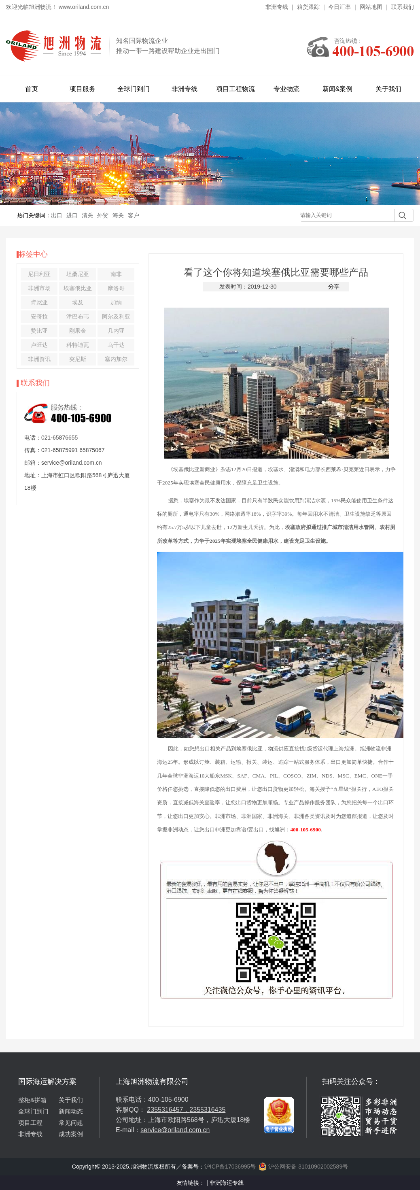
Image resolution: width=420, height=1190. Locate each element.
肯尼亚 (39, 302)
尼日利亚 (39, 274)
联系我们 (402, 7)
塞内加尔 (116, 359)
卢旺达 (39, 345)
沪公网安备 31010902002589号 (303, 1166)
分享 (333, 286)
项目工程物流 (235, 88)
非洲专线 (276, 7)
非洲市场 (39, 288)
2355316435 (207, 1109)
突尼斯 (77, 359)
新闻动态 (71, 1111)
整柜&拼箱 (32, 1099)
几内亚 (116, 330)
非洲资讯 (39, 359)
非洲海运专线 (227, 1182)
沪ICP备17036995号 (230, 1166)
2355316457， (168, 1109)
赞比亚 (39, 330)
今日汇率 (339, 7)
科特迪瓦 (77, 345)
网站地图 (371, 7)
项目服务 (82, 88)
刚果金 (77, 330)
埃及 (77, 302)
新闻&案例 (337, 88)
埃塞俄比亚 (78, 288)
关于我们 (388, 88)
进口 (72, 215)
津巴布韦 (77, 316)
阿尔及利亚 (116, 316)
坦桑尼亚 (77, 274)
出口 (56, 215)
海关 (118, 215)
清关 (87, 215)
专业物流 (286, 88)
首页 (31, 88)
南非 (116, 274)
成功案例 (71, 1133)
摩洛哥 (116, 288)
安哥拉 (39, 316)
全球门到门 (133, 88)
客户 (133, 215)
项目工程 (30, 1122)
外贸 (102, 215)
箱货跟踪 (308, 7)
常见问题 (71, 1122)
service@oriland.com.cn (175, 1129)
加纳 (116, 302)
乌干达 (116, 345)
